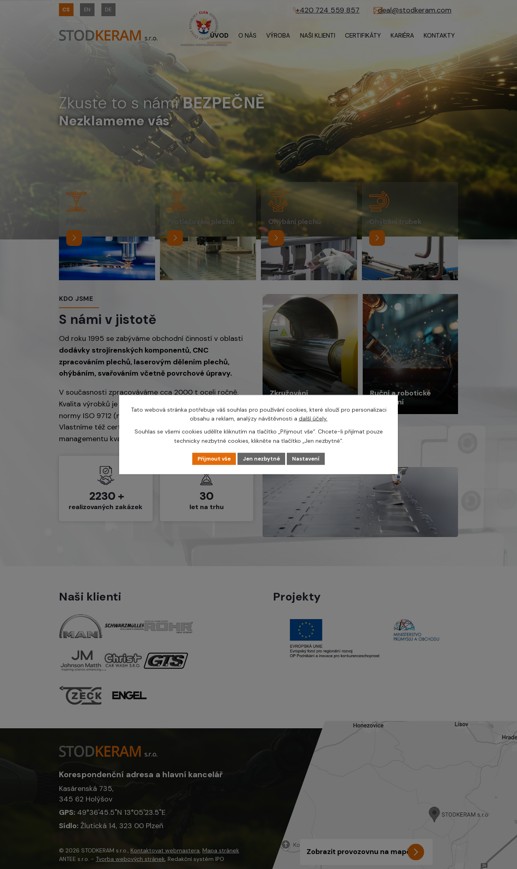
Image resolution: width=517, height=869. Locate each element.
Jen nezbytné (262, 458)
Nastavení (309, 458)
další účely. (313, 418)
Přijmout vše (212, 458)
